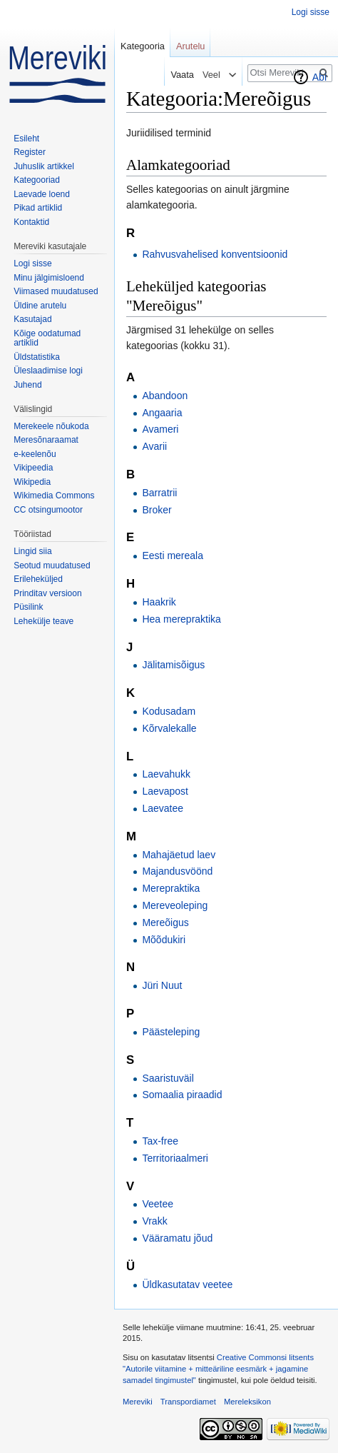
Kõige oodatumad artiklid (47, 338)
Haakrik (158, 602)
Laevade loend (42, 194)
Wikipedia (32, 482)
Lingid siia (32, 551)
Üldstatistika (37, 357)
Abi (319, 77)
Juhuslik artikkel (44, 166)
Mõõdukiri (163, 939)
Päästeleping (171, 1031)
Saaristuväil (167, 1078)
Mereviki (138, 1401)
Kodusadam (168, 711)
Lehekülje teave (43, 621)
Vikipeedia (33, 468)
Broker (156, 510)
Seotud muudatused (52, 565)
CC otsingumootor (48, 510)
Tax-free (160, 1141)
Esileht (26, 139)
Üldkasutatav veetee (187, 1284)
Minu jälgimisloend (49, 278)
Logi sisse (310, 12)
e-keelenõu (35, 454)
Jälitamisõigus (173, 664)
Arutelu (190, 46)
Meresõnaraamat (46, 440)
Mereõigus (165, 922)
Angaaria (162, 412)
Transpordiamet (188, 1401)
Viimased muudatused (56, 291)
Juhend (27, 385)
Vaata (178, 74)
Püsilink (28, 607)
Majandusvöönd (177, 871)
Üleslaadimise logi (48, 371)
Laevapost (165, 791)
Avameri (160, 429)
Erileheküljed (38, 579)
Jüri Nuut (162, 985)
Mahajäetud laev (178, 854)
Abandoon (165, 395)
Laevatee (162, 808)
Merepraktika (171, 888)
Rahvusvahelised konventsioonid (214, 254)
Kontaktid (31, 222)
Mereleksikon (247, 1401)
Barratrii (159, 492)
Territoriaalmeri (175, 1158)
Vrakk (154, 1221)
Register (30, 152)
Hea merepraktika (181, 619)
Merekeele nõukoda (51, 426)
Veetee (157, 1204)
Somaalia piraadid (182, 1094)
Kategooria (143, 46)
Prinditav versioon (47, 593)
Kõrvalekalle (169, 728)
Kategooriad (37, 180)
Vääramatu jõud (177, 1238)
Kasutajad (32, 319)
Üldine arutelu (40, 306)
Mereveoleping (175, 905)
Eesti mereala (172, 555)
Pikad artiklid (38, 208)
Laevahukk (166, 774)
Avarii (154, 446)
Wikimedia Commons (54, 496)
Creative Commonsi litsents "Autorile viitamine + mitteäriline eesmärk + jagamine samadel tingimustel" (218, 1368)
